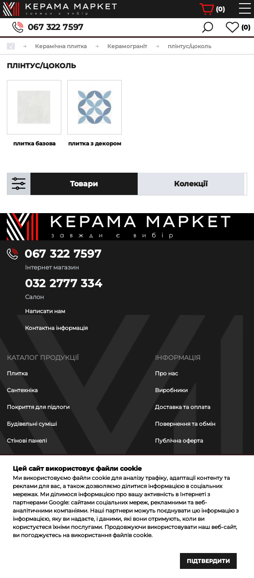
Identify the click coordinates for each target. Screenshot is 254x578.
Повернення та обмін (185, 423)
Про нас (166, 373)
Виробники (171, 390)
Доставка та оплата (182, 407)
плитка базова (34, 143)
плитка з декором (94, 143)
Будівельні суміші (32, 423)
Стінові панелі (27, 440)
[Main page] (127, 226)
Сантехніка (22, 390)
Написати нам (45, 311)
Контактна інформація (56, 327)
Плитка (17, 373)
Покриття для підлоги (38, 407)
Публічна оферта (179, 440)
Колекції (191, 183)
